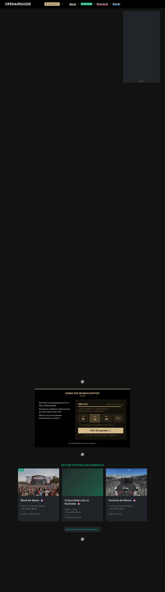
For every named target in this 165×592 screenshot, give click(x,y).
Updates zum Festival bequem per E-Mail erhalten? (35, 69)
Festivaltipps (23, 558)
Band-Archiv (94, 83)
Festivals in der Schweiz (28, 561)
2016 (112, 278)
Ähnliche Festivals (67, 83)
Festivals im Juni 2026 (27, 572)
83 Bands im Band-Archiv (91, 286)
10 (83, 418)
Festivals (19, 11)
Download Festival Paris (47, 11)
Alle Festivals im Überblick (29, 580)
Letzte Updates (66, 81)
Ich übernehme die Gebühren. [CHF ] (96, 425)
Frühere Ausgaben (96, 81)
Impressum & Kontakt (93, 569)
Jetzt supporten (52, 4)
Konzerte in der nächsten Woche (64, 566)
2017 (117, 278)
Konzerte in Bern (58, 563)
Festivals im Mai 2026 (27, 569)
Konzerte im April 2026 (60, 569)
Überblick (48, 81)
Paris (102, 37)
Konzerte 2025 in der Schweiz (63, 574)
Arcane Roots (51, 175)
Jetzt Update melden (50, 221)
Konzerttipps (56, 558)
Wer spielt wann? (19, 83)
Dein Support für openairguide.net (98, 561)
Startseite (9, 11)
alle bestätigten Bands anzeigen (91, 247)
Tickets (47, 83)
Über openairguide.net (93, 558)
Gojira (66, 175)
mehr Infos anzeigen (63, 182)
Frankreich (30, 11)
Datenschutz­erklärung (93, 566)
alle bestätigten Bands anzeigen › (34, 61)
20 (95, 418)
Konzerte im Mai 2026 (60, 572)
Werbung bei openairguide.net (97, 563)
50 (107, 418)
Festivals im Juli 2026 (27, 574)
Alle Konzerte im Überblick (62, 580)
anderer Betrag (118, 418)
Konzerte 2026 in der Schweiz (63, 577)
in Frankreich (86, 161)
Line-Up (15, 81)
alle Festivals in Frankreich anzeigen (82, 529)
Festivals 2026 (24, 566)
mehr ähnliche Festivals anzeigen (62, 371)
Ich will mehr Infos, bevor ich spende (82, 443)
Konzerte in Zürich (59, 561)
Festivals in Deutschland (28, 563)
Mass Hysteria (85, 175)
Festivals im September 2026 (30, 577)
